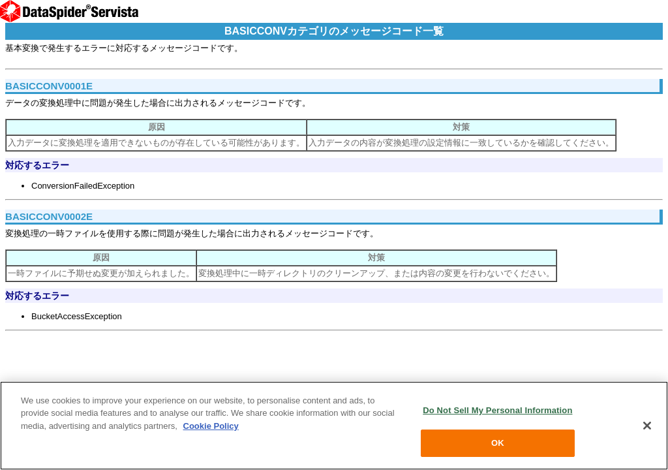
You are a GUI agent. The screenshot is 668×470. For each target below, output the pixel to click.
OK (497, 443)
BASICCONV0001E (49, 85)
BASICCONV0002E (49, 216)
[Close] (647, 425)
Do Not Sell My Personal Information (497, 410)
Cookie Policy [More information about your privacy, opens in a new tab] (211, 426)
